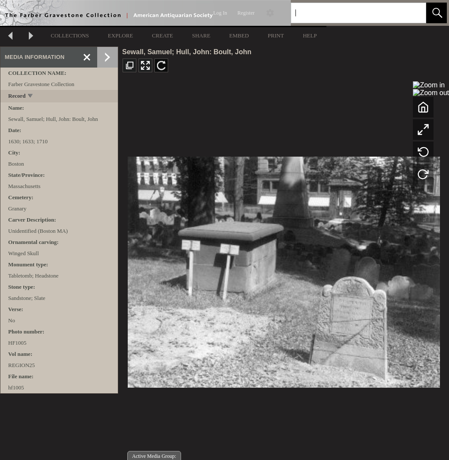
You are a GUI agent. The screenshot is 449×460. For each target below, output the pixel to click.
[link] (412, 12)
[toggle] (31, 96)
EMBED (239, 35)
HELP (310, 35)
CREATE (162, 35)
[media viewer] (283, 269)
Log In (220, 13)
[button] (436, 13)
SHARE (201, 35)
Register (246, 13)
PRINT (276, 35)
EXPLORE (120, 35)
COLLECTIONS (70, 35)
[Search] (348, 13)
